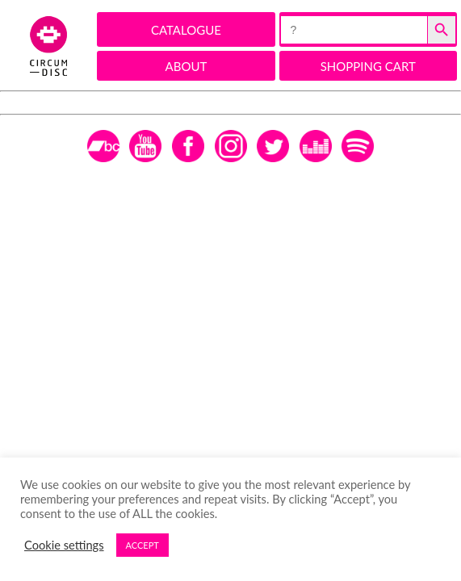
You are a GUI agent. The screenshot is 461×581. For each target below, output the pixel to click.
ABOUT (186, 66)
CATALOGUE (186, 30)
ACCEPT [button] (142, 545)
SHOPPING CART (368, 66)
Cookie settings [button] (64, 545)
